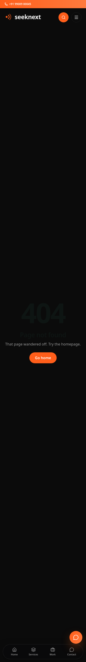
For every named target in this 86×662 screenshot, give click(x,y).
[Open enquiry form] (75, 637)
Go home (43, 357)
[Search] (63, 17)
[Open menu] (76, 17)
